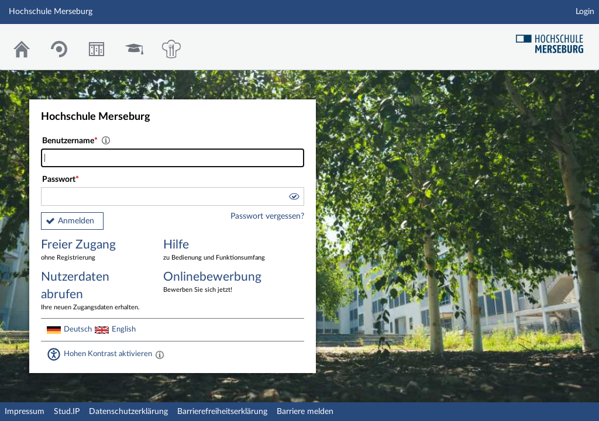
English (124, 329)
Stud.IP (67, 412)
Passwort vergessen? (267, 216)
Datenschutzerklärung (128, 412)
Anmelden (76, 221)
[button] (293, 198)
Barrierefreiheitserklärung (222, 412)
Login (585, 12)
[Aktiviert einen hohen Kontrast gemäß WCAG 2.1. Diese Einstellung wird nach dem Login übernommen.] (159, 354)
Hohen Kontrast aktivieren (108, 353)
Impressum (24, 412)
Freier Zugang (93, 251)
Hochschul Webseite (554, 39)
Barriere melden (305, 412)
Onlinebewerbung (215, 283)
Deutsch (78, 329)
